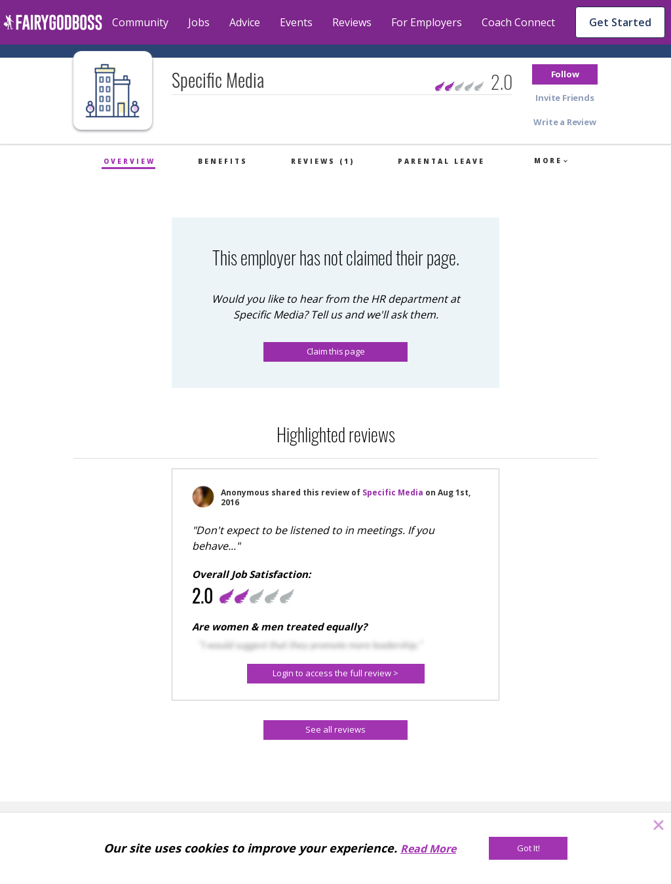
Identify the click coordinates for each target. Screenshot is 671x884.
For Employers (426, 22)
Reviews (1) (323, 161)
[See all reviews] (335, 730)
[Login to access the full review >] (336, 673)
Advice (244, 22)
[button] (565, 74)
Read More (428, 848)
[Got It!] (528, 848)
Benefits (223, 161)
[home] (52, 22)
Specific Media (392, 492)
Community (140, 22)
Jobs (199, 22)
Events (296, 22)
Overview (129, 161)
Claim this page (336, 351)
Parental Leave (441, 161)
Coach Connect (518, 22)
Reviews (352, 22)
